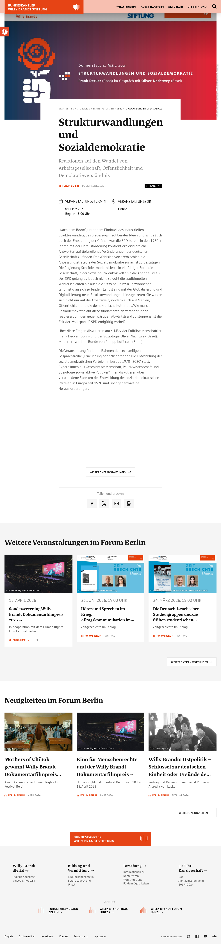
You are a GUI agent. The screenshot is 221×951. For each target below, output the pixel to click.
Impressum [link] (100, 943)
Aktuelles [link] (82, 108)
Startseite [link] (65, 108)
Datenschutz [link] (81, 943)
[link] (4, 31)
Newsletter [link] (47, 943)
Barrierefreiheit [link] (27, 943)
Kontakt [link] (63, 943)
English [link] (8, 943)
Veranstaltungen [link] (102, 108)
